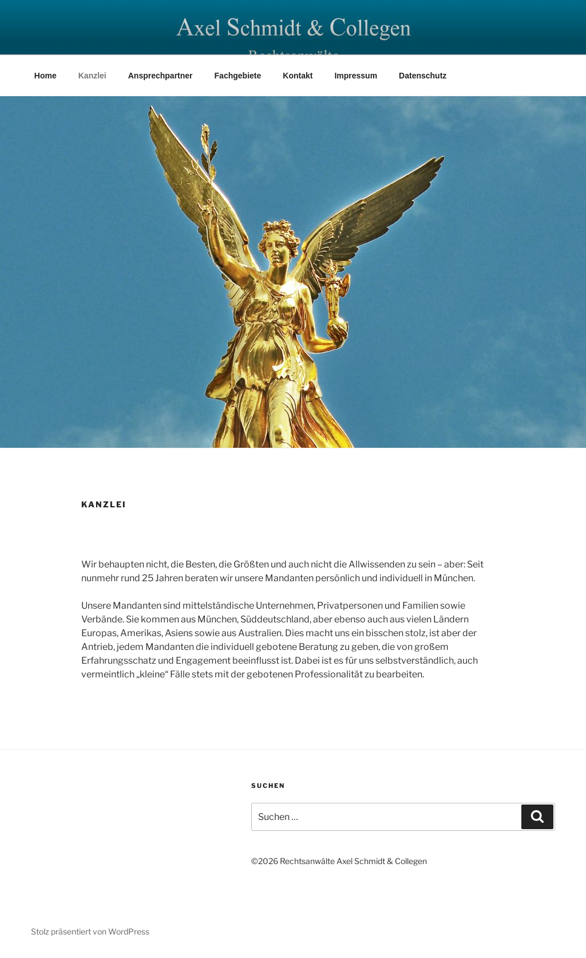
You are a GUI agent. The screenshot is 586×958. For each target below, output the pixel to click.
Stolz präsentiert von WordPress (90, 931)
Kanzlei (92, 75)
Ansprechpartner (160, 75)
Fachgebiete (238, 75)
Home (45, 75)
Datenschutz (422, 75)
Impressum (355, 75)
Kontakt (297, 75)
